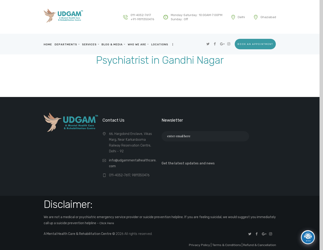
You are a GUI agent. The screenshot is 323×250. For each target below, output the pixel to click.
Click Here (106, 223)
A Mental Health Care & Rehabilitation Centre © (79, 234)
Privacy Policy (198, 245)
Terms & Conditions (225, 245)
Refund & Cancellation (259, 245)
